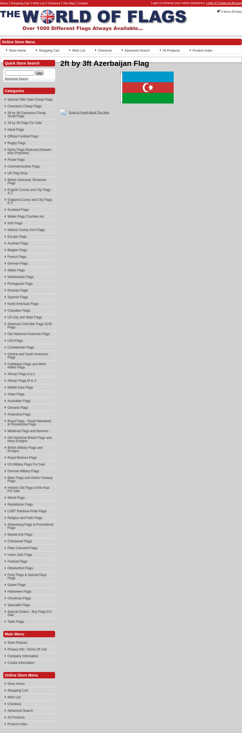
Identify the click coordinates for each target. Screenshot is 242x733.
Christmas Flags (19, 598)
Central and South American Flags (28, 355)
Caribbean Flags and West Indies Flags (27, 365)
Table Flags (16, 622)
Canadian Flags (19, 310)
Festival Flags (17, 561)
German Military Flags (23, 471)
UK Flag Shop (18, 173)
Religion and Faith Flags (25, 518)
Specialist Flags (19, 605)
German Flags (18, 263)
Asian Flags (16, 394)
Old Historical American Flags (29, 334)
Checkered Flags (20, 541)
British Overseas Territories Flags (27, 181)
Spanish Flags (18, 297)
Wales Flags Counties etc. (26, 216)
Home (4, 3)
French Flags (17, 257)
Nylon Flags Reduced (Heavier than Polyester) (29, 151)
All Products (171, 50)
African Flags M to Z (22, 381)
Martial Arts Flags (20, 534)
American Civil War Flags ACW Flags (30, 325)
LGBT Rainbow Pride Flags (27, 511)
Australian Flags (19, 401)
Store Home (17, 50)
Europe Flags (17, 237)
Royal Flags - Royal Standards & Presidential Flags (29, 422)
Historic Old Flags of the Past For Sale (28, 489)
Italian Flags (16, 270)
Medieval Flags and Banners (28, 431)
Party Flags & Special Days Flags (27, 576)
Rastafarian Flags (20, 504)
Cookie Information (21, 663)
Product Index (202, 50)
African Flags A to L (21, 374)
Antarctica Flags (19, 414)
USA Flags (15, 341)
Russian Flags (18, 290)
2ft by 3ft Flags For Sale (25, 123)
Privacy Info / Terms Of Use (27, 649)
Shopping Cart (20, 3)
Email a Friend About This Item (89, 112)
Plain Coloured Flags (22, 548)
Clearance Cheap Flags (24, 106)
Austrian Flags (18, 243)
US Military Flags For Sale (26, 464)
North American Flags (23, 304)
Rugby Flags (17, 143)
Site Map (69, 3)
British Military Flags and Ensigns (25, 449)
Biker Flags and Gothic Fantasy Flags (30, 479)
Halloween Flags (19, 591)
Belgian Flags (17, 250)
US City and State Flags (25, 317)
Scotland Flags (18, 210)
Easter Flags (17, 585)
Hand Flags (16, 129)
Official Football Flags (23, 136)
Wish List (39, 3)
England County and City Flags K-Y (30, 201)
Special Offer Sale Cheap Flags (30, 99)
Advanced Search (137, 50)
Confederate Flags (21, 347)
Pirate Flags (16, 160)
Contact (83, 3)
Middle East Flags (20, 387)
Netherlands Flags (21, 277)
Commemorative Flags (24, 166)
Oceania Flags (18, 408)
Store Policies (17, 643)
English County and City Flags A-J (29, 191)
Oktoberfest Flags (20, 568)
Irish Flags (15, 223)
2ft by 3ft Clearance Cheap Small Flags (27, 114)
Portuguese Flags (20, 284)
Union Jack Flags (20, 555)
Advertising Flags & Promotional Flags (31, 526)
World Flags (16, 498)
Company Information (23, 656)
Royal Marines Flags (22, 458)
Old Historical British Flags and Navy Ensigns (30, 439)
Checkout (54, 3)
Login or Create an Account (224, 3)
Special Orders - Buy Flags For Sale (30, 613)
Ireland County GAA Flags (26, 230)
